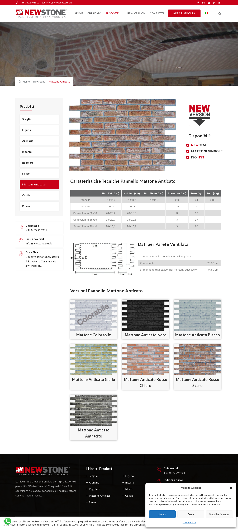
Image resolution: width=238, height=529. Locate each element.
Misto (26, 173)
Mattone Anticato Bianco (197, 334)
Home (79, 13)
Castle (26, 195)
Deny (191, 514)
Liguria (26, 129)
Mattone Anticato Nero (145, 334)
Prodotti (112, 13)
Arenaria (27, 140)
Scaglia (26, 119)
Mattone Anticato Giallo (93, 379)
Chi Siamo (94, 13)
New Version (136, 13)
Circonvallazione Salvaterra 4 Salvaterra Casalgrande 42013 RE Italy (42, 261)
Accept (162, 514)
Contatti (157, 13)
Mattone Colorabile (93, 334)
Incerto (27, 151)
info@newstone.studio (59, 2)
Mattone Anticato (33, 184)
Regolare (28, 162)
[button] (231, 488)
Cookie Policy (189, 522)
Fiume (26, 206)
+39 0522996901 (29, 2)
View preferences (219, 514)
